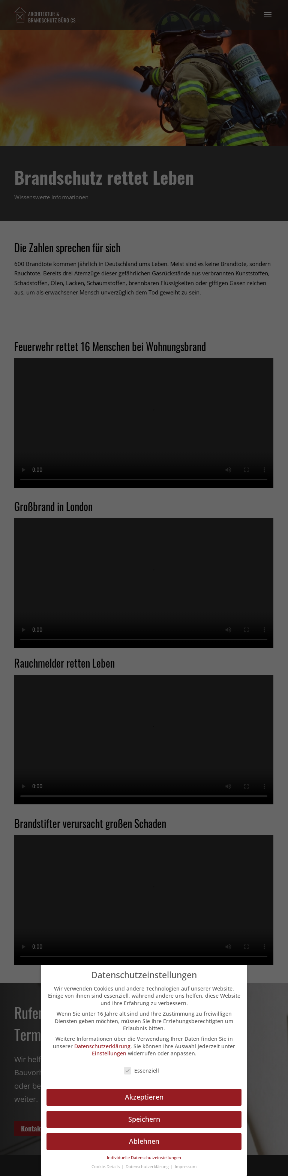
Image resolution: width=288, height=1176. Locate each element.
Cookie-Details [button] (106, 1166)
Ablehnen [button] (144, 1141)
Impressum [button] (185, 1166)
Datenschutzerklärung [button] (148, 1166)
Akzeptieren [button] (144, 1096)
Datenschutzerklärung (102, 1046)
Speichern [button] (144, 1119)
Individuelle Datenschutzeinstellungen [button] (144, 1157)
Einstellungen (109, 1053)
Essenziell (141, 1070)
